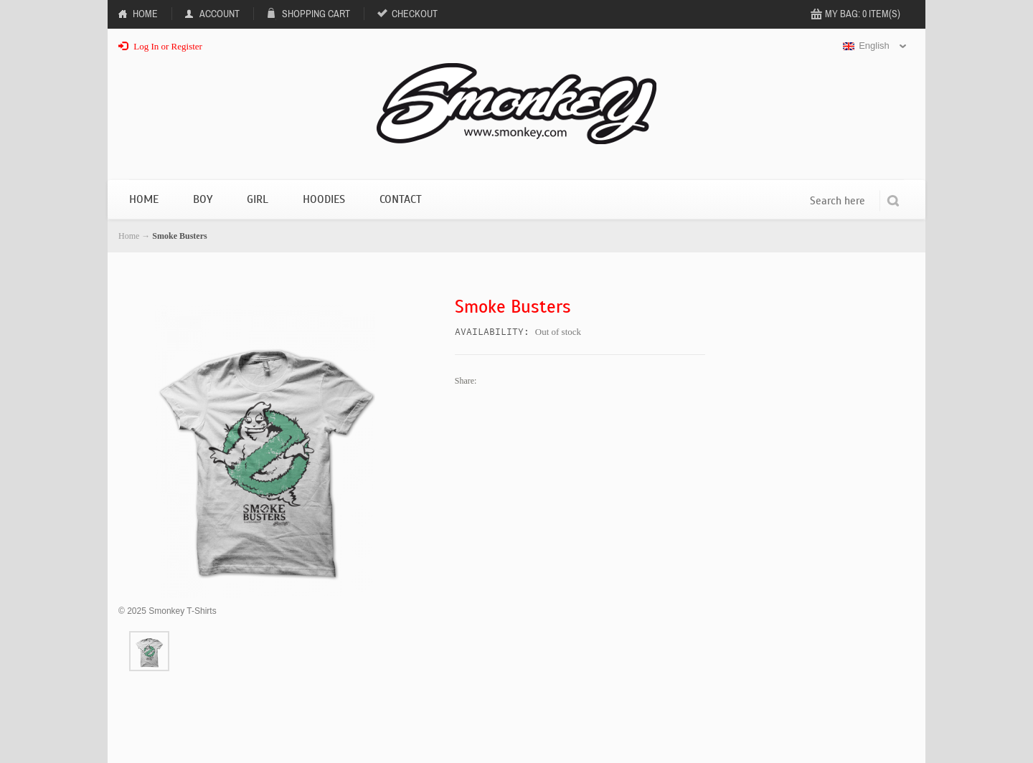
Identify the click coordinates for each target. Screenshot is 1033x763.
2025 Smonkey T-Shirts (167, 611)
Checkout (415, 13)
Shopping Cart (316, 13)
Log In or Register (160, 46)
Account (219, 13)
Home (145, 13)
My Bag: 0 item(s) (862, 13)
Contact (400, 199)
